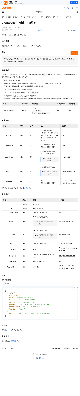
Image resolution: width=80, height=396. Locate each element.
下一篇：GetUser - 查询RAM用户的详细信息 (63, 349)
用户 (54, 17)
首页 (3, 17)
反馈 (42, 359)
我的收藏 (73, 30)
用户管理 (48, 17)
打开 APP (74, 2)
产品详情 (39, 30)
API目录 (41, 17)
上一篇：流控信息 (7, 349)
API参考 (22, 17)
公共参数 (27, 188)
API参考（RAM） (32, 17)
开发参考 (15, 17)
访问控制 (8, 17)
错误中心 (8, 331)
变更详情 (15, 342)
